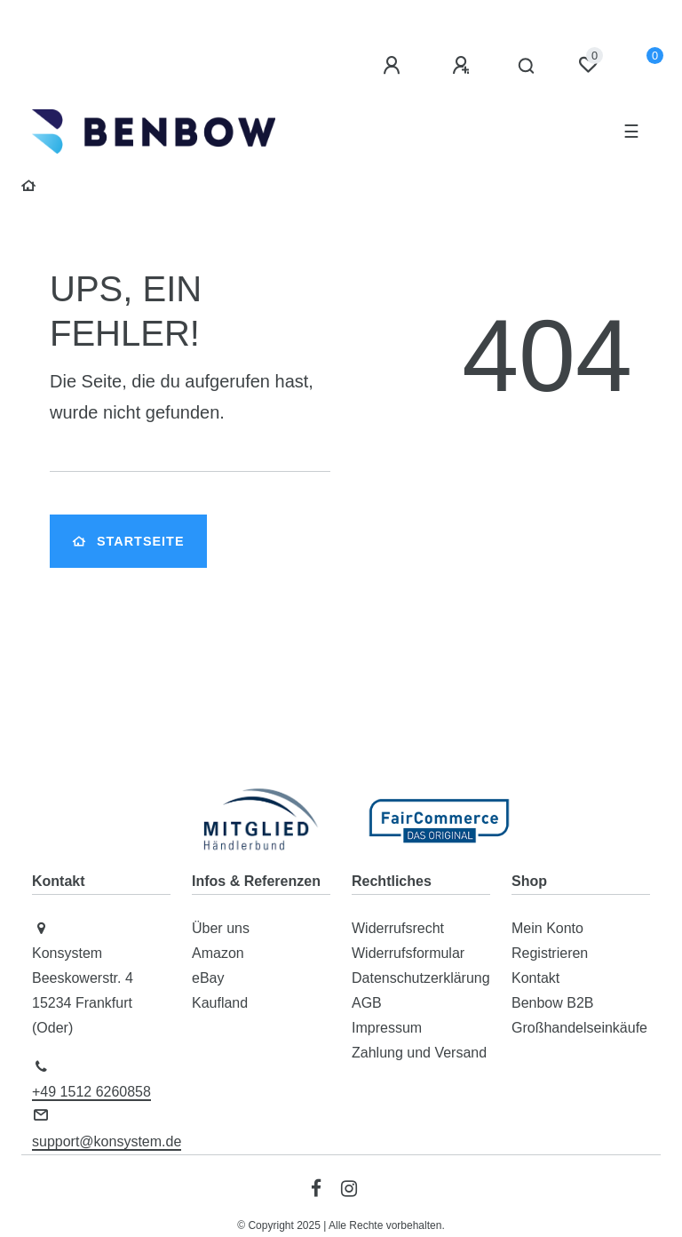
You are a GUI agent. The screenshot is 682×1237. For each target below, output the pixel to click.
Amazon (218, 953)
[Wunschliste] (588, 65)
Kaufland (220, 1002)
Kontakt (535, 978)
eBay (208, 978)
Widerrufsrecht (398, 928)
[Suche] (527, 67)
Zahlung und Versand (419, 1052)
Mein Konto (547, 928)
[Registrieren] (463, 66)
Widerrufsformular (408, 953)
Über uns (221, 928)
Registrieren (550, 953)
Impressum (387, 1027)
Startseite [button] (128, 541)
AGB (367, 1002)
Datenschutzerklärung (421, 978)
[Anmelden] (394, 66)
